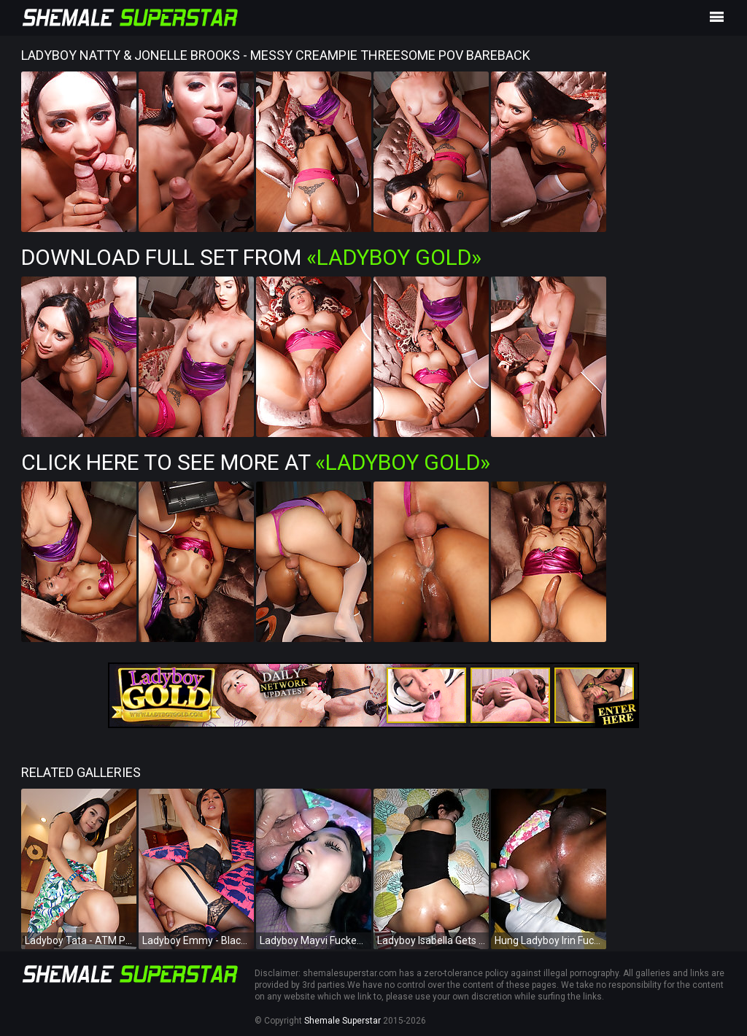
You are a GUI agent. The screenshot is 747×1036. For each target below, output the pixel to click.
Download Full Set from (251, 257)
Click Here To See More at (255, 462)
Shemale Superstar (342, 1021)
